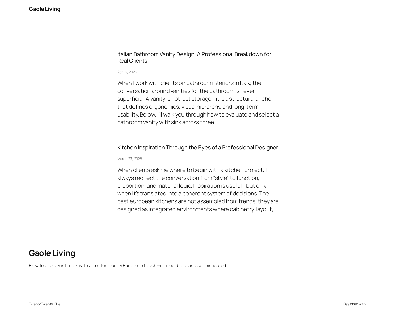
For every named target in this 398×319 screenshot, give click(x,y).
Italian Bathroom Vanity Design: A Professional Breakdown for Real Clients (194, 57)
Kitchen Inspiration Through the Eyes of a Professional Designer (197, 147)
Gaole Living (44, 9)
